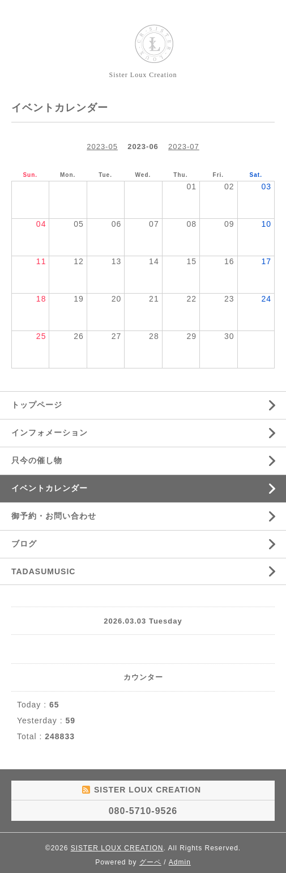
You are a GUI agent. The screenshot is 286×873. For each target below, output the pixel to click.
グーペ (150, 862)
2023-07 (183, 146)
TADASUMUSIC (43, 571)
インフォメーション (49, 432)
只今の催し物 (36, 460)
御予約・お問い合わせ (53, 515)
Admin (180, 862)
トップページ (36, 404)
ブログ (24, 543)
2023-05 (102, 146)
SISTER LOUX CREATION (117, 848)
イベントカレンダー (49, 488)
